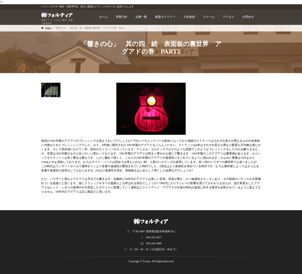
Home (48, 28)
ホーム (103, 17)
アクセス (228, 17)
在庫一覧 (141, 17)
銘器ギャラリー (165, 17)
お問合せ (248, 17)
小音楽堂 (189, 17)
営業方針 (121, 17)
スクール (209, 17)
